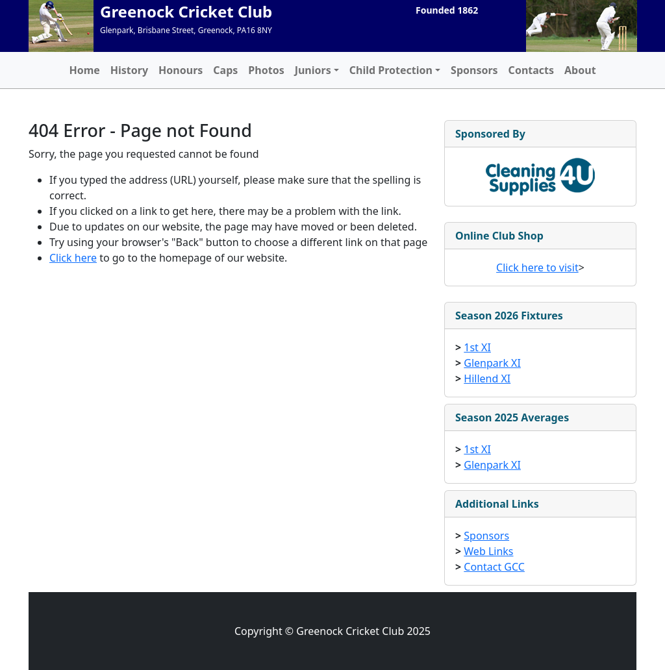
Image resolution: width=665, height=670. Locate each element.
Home (84, 70)
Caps (225, 70)
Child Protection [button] (391, 70)
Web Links (488, 551)
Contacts (531, 70)
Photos (266, 70)
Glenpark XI (492, 363)
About (580, 70)
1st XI (477, 347)
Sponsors (474, 70)
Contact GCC (494, 567)
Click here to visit (537, 267)
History (129, 70)
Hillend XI (487, 378)
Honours (180, 70)
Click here (73, 258)
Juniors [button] (313, 70)
